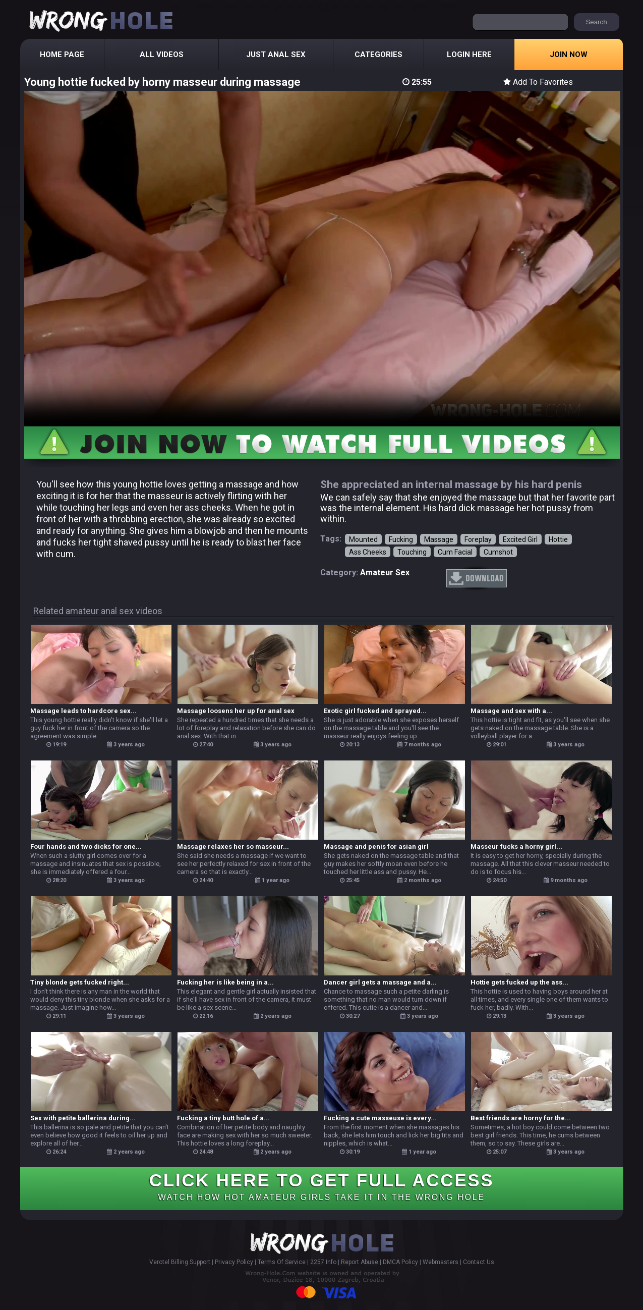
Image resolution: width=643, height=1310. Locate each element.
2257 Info (323, 1262)
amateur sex (385, 572)
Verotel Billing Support (179, 1262)
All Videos (162, 54)
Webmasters (440, 1262)
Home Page (62, 54)
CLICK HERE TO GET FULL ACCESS (321, 1186)
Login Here (469, 54)
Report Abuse (359, 1262)
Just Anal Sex (276, 54)
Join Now (569, 54)
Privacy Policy (234, 1262)
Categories (378, 54)
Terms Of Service (282, 1262)
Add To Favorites (538, 82)
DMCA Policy (400, 1262)
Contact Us (478, 1262)
